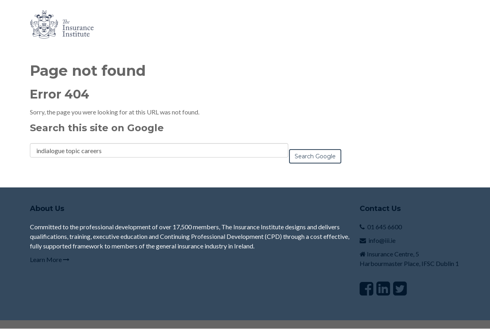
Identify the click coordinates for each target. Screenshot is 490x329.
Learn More (49, 259)
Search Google (315, 156)
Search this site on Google (97, 128)
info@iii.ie (382, 240)
